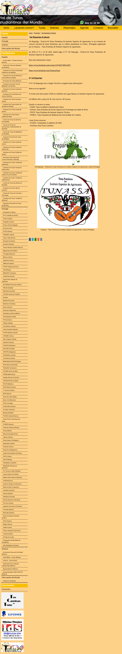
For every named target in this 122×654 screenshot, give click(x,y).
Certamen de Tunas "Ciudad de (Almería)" (12, 199)
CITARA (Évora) (8, 480)
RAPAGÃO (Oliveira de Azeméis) (9, 467)
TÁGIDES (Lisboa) (8, 234)
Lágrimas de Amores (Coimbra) (12, 506)
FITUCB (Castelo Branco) (10, 416)
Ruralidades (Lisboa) (9, 355)
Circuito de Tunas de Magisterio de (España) (12, 133)
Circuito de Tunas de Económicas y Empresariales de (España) (11, 126)
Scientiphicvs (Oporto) (9, 462)
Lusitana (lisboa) (8, 533)
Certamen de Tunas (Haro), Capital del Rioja (10, 115)
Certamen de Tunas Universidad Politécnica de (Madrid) (12, 71)
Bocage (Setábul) (8, 412)
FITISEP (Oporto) (8, 424)
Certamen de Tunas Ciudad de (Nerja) (11, 153)
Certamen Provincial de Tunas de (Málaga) (11, 138)
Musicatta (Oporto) (8, 512)
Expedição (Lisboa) (9, 443)
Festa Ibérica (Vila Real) (10, 364)
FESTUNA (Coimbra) (9, 387)
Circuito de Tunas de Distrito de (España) (12, 184)
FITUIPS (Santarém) (9, 345)
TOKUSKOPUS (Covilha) (10, 380)
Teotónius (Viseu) (8, 446)
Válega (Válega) (8, 323)
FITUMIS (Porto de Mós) (10, 371)
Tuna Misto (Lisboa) (9, 358)
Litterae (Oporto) (8, 437)
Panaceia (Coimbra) (9, 241)
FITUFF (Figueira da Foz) (10, 266)
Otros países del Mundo (11, 48)
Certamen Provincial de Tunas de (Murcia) (11, 204)
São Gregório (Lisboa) (9, 339)
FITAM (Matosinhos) (9, 374)
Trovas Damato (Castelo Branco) (13, 247)
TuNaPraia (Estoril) (8, 276)
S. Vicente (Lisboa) (8, 390)
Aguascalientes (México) (10, 569)
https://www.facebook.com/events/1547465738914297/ (50, 65)
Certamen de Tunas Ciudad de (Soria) (11, 110)
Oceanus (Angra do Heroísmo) (12, 484)
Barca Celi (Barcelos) (9, 400)
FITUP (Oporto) (7, 231)
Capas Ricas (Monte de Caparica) (9, 280)
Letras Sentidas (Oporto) (10, 329)
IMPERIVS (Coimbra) (9, 273)
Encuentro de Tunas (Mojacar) (12, 81)
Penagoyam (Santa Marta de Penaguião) (11, 541)
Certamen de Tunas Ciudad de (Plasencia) (11, 148)
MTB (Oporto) (7, 393)
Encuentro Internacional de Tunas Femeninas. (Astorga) (10, 158)
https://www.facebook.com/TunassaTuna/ (44, 71)
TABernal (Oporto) (8, 263)
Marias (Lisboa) (7, 257)
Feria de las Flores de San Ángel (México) (12, 553)
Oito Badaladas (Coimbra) (11, 545)
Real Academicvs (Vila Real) (11, 500)
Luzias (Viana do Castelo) (11, 474)
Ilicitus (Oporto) (7, 307)
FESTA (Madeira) (8, 384)
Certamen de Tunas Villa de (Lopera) (11, 189)
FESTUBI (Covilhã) (9, 348)
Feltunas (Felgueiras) (9, 310)
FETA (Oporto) (7, 521)
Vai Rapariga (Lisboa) (9, 316)
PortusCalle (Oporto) (9, 406)
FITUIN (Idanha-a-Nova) (10, 332)
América (5, 45)
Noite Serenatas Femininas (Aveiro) (10, 517)
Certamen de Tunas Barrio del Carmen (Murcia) (11, 95)
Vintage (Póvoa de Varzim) (11, 377)
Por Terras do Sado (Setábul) (12, 471)
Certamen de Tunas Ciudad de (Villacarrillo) (11, 168)
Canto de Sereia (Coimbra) (11, 427)
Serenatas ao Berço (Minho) (11, 313)
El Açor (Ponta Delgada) (10, 225)
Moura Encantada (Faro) (10, 434)
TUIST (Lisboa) (7, 218)
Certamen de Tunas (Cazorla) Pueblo (11, 100)
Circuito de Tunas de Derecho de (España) (11, 120)
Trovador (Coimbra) (9, 409)
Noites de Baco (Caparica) (11, 487)
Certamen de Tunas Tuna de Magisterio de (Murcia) (11, 85)
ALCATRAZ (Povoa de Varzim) (12, 284)
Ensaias (5, 297)
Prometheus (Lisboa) (9, 326)
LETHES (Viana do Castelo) (11, 294)
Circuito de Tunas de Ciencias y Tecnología (12, 194)
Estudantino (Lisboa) (9, 212)
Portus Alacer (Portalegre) (11, 440)
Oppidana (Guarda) (9, 496)
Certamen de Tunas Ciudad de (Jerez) (11, 143)
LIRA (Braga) (7, 270)
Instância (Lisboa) (8, 342)
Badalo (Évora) (7, 524)
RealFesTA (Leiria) (8, 300)
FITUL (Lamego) (8, 403)
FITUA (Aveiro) (7, 320)
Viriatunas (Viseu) (8, 260)
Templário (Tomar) (8, 222)
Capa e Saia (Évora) (9, 238)
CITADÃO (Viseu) (8, 336)
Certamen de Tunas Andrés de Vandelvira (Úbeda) (11, 105)
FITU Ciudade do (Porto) (10, 215)
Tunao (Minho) (7, 430)
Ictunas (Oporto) (8, 493)
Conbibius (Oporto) (8, 490)
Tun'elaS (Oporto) (8, 509)
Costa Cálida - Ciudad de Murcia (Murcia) (12, 61)
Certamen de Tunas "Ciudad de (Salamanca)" (12, 178)
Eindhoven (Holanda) (9, 581)
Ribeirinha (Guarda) (9, 291)
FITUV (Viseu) (7, 456)
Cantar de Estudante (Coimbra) (12, 453)
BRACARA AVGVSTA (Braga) (12, 361)
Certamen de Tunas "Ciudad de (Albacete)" (12, 163)
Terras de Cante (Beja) (10, 397)
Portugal (5, 41)
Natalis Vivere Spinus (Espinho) (12, 477)
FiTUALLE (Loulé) (8, 537)
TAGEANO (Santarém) (10, 368)
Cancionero (6, 589)
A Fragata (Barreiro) (9, 254)
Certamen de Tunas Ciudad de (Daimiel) (11, 90)
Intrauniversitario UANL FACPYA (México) (12, 573)
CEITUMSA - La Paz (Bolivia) (12, 557)
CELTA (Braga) (7, 459)
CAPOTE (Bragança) (9, 352)
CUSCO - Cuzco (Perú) (10, 560)
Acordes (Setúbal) (8, 244)
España (5, 37)
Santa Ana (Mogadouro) (10, 450)
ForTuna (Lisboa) (8, 503)
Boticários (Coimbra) (9, 303)
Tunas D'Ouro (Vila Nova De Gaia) (11, 420)
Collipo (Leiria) (7, 527)
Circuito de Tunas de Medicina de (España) (11, 66)
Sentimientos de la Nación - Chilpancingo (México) (11, 564)
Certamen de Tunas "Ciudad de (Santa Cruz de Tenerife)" (12, 173)
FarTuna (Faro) (7, 228)
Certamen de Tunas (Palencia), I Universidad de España (12, 76)
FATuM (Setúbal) (8, 288)
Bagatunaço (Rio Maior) (10, 250)
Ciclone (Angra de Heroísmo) (12, 530)
